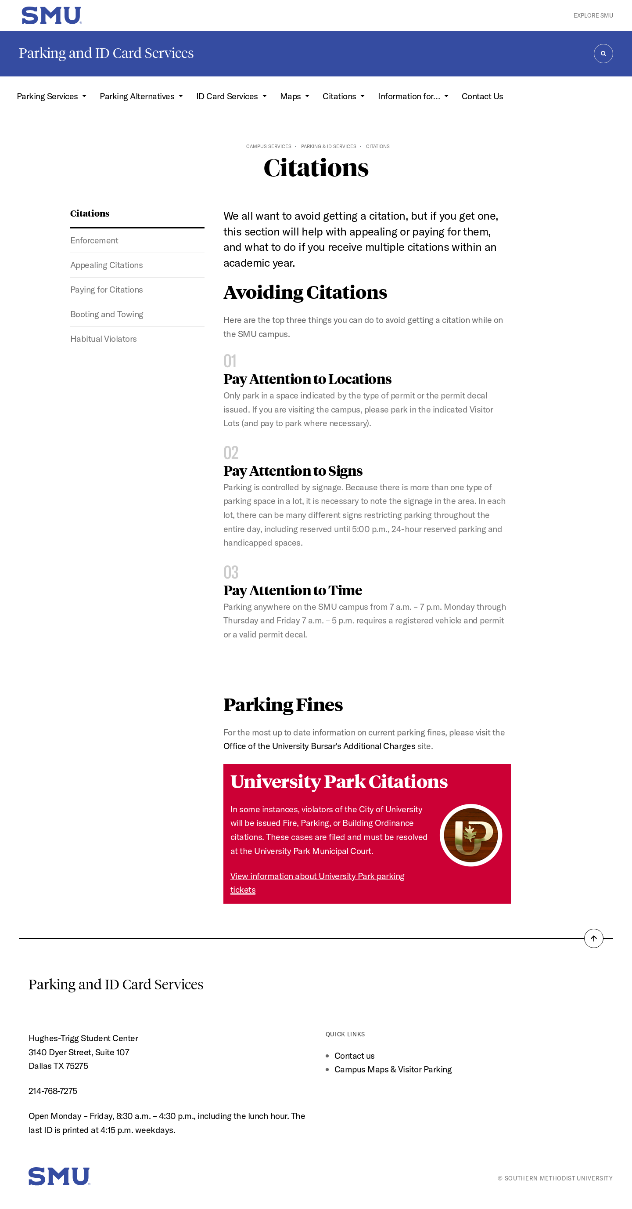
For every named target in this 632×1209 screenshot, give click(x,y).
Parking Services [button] (48, 95)
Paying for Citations (106, 289)
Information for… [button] (410, 95)
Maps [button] (291, 95)
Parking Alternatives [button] (138, 95)
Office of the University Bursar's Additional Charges (319, 745)
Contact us (354, 1055)
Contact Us (482, 95)
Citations (90, 213)
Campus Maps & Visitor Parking (393, 1069)
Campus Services (268, 146)
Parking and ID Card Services (106, 53)
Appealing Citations (106, 264)
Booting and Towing (107, 313)
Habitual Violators (103, 338)
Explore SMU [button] (593, 15)
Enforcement (94, 240)
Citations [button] (340, 95)
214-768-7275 (53, 1090)
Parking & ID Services (328, 146)
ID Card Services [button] (228, 95)
